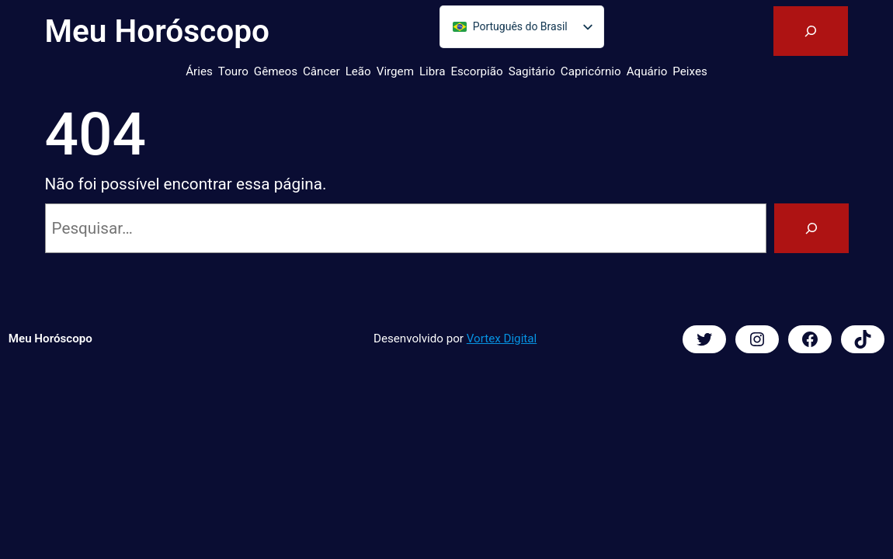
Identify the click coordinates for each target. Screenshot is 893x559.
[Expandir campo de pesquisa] (810, 31)
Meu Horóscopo (157, 31)
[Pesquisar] (811, 228)
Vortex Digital (502, 338)
